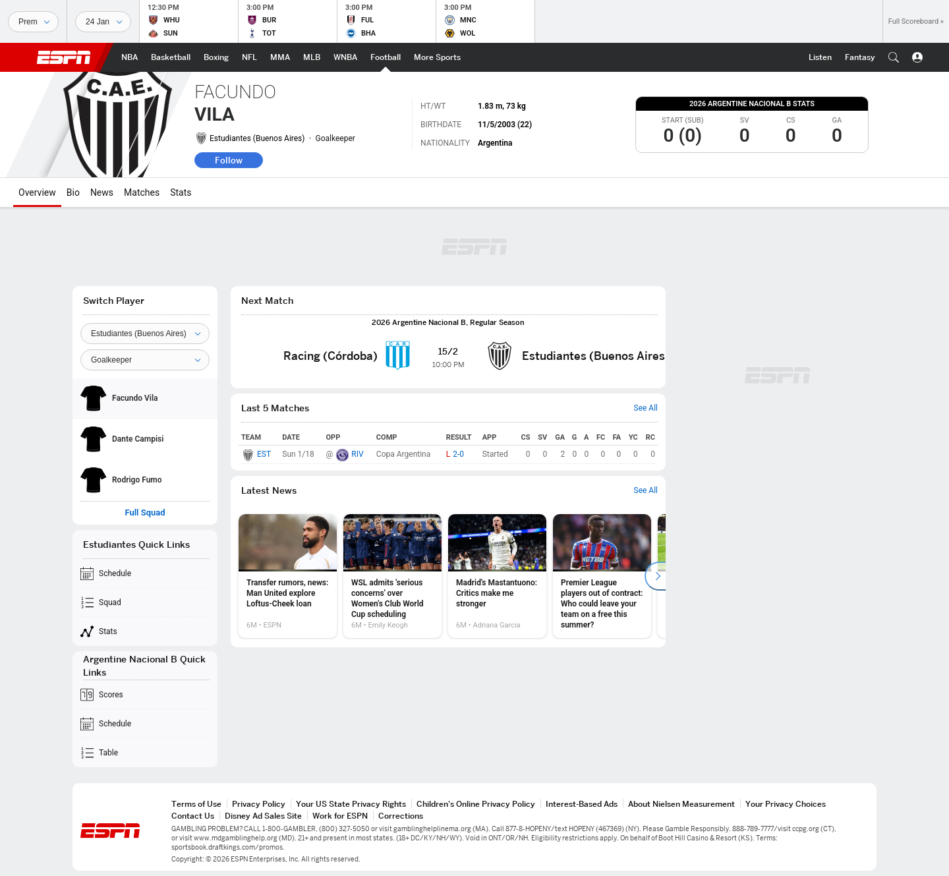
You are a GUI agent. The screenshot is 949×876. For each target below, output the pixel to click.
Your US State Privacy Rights (351, 804)
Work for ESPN (340, 816)
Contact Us (192, 816)
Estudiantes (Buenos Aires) (257, 138)
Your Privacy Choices (785, 804)
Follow (229, 160)
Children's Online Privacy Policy (476, 804)
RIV (357, 454)
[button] (893, 57)
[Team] (145, 333)
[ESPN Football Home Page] (385, 57)
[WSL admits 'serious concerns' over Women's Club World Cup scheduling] (392, 576)
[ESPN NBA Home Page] (129, 57)
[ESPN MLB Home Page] (311, 57)
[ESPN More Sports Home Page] (437, 57)
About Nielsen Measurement (681, 804)
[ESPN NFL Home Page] (249, 57)
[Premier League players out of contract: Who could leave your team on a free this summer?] (602, 576)
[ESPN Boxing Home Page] (216, 57)
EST (264, 454)
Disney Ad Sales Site (263, 816)
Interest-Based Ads (582, 804)
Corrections (400, 816)
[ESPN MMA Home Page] (280, 57)
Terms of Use (196, 804)
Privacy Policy (258, 804)
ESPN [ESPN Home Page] (64, 57)
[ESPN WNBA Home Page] (345, 57)
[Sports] (33, 22)
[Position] (145, 360)
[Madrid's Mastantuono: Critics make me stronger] (497, 576)
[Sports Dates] (103, 22)
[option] (288, 576)
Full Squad (145, 512)
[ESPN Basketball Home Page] (170, 57)
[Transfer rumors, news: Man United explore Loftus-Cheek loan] (288, 576)
